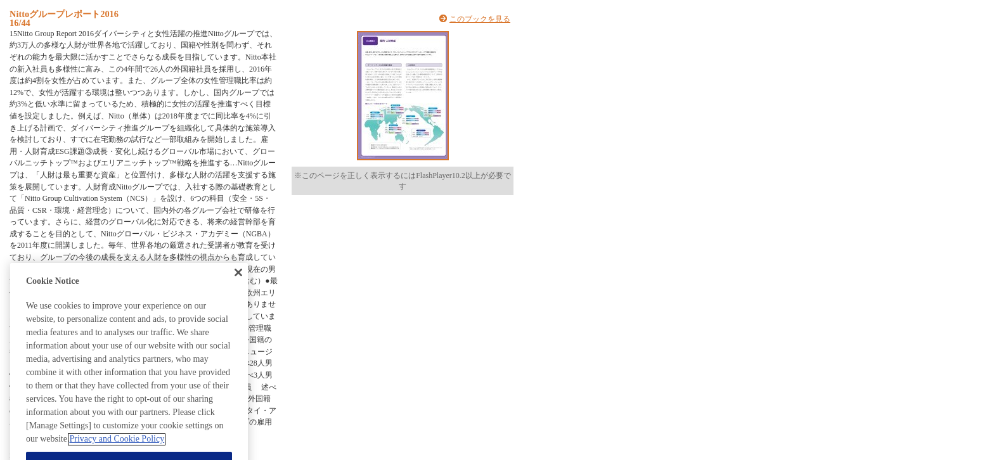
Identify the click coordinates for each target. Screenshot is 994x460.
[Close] (238, 283)
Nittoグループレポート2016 (64, 14)
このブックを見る (479, 19)
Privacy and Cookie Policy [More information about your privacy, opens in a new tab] (116, 449)
